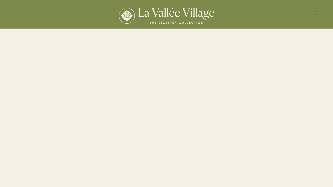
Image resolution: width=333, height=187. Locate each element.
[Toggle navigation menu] (315, 14)
